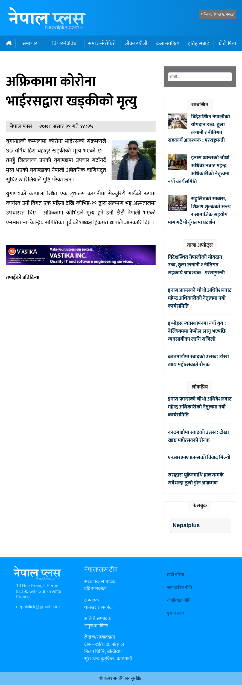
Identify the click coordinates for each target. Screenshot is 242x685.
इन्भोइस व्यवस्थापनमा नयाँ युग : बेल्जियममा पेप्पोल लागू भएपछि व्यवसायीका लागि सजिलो (197, 331)
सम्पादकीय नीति (179, 587)
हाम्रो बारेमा (175, 574)
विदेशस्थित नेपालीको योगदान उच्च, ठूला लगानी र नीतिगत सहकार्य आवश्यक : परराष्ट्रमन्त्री (199, 128)
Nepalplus (186, 525)
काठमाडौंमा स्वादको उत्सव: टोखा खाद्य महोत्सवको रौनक (198, 360)
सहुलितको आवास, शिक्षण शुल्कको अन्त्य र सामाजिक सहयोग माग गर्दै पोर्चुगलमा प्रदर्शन (199, 210)
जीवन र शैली (135, 43)
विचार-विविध (64, 43)
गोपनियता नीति (179, 600)
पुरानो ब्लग (175, 613)
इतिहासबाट (198, 43)
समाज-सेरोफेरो (102, 43)
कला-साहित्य (167, 43)
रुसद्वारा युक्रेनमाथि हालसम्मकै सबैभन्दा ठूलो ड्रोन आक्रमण (196, 479)
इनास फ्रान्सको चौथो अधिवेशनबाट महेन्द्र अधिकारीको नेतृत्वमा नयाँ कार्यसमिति (198, 169)
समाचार (29, 43)
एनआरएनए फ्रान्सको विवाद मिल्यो (199, 457)
